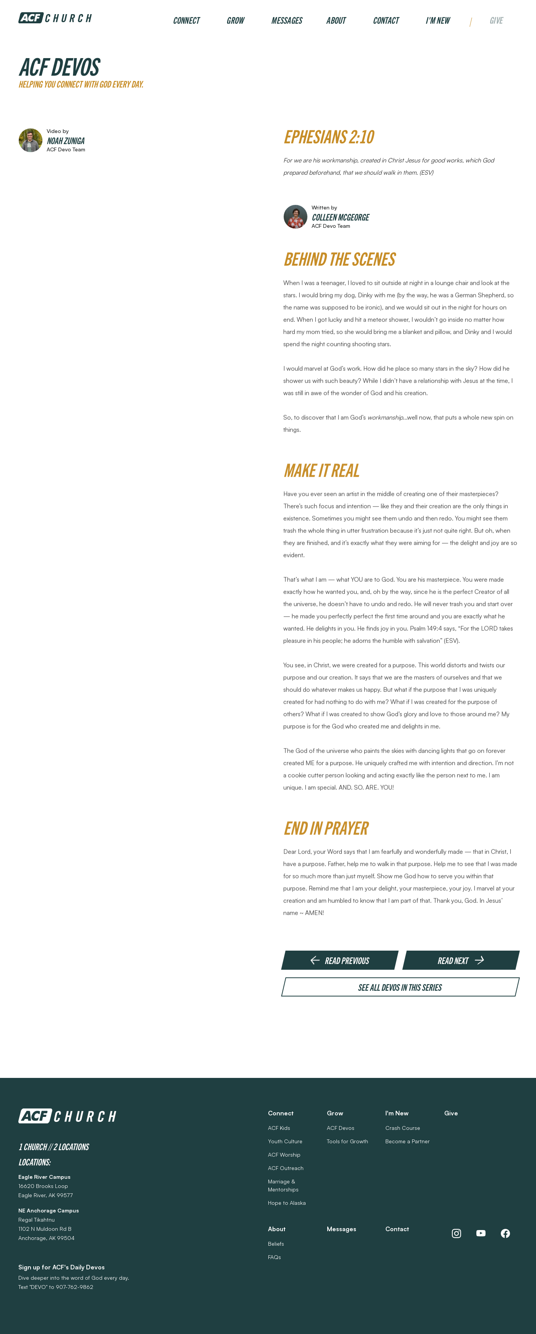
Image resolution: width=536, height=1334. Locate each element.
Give (495, 20)
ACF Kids (279, 1128)
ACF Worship (284, 1154)
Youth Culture (285, 1141)
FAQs (274, 1257)
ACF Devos (340, 1128)
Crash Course (402, 1128)
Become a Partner (407, 1141)
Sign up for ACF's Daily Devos (61, 1267)
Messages (286, 20)
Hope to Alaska (287, 1202)
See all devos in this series (400, 987)
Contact (385, 20)
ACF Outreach (286, 1168)
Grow (235, 20)
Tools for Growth (347, 1141)
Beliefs (276, 1243)
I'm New (437, 20)
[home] (55, 17)
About (335, 20)
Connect (186, 20)
